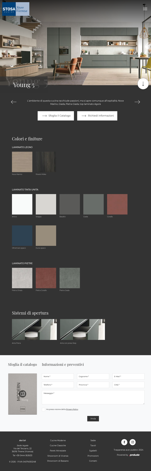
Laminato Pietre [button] (22, 263)
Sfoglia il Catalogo (56, 115)
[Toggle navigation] (145, 9)
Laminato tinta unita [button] (25, 189)
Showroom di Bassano (58, 461)
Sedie (93, 440)
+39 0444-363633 (24, 455)
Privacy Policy (72, 409)
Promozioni (93, 456)
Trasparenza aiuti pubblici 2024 (128, 450)
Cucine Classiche (58, 445)
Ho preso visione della (62, 409)
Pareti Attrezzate (58, 450)
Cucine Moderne (58, 440)
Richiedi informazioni (97, 115)
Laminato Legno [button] (22, 147)
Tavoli (93, 445)
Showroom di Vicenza (57, 456)
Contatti (93, 461)
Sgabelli (93, 450)
